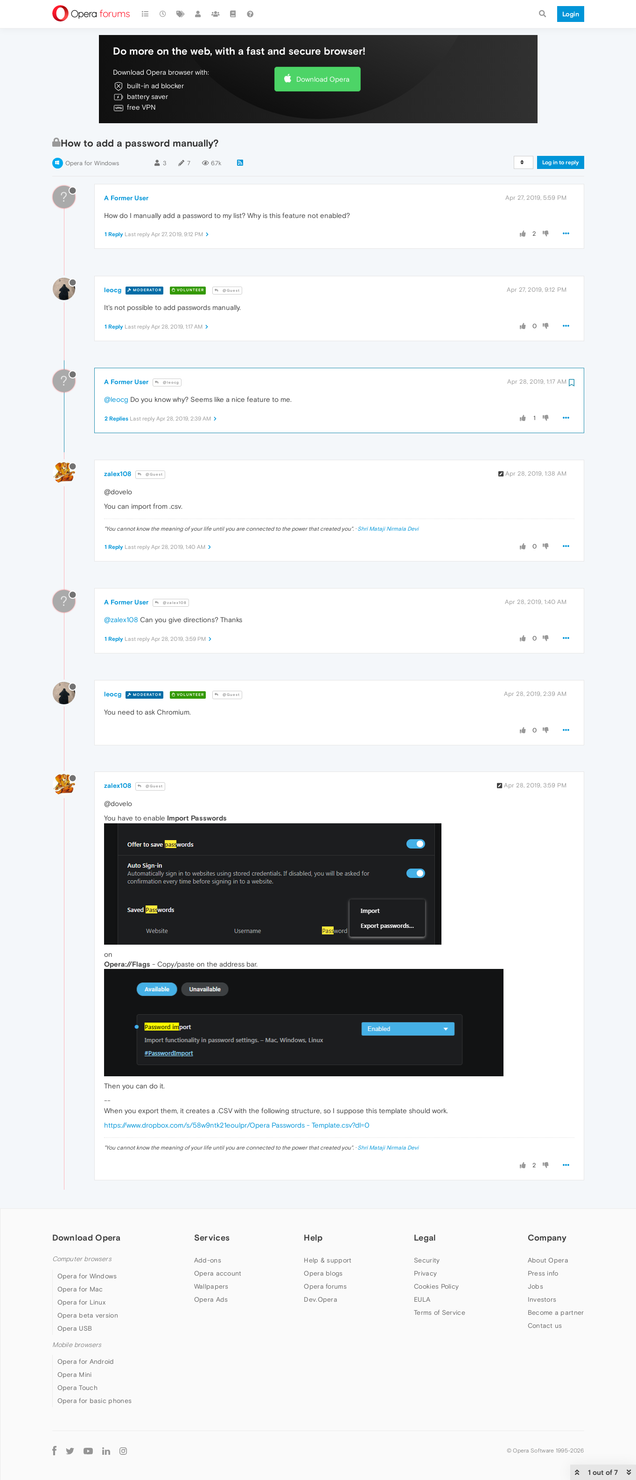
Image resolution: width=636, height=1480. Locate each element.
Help (313, 1237)
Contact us (545, 1325)
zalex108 (117, 473)
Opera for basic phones (94, 1400)
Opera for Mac (80, 1289)
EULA (422, 1299)
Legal (425, 1237)
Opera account (218, 1273)
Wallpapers (211, 1286)
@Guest (227, 290)
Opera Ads (211, 1299)
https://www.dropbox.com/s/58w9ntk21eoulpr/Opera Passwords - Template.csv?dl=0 (237, 1125)
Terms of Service (439, 1312)
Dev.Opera (320, 1299)
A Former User (126, 198)
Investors (542, 1299)
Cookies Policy (436, 1286)
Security (427, 1260)
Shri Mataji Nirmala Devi (388, 529)
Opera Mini (74, 1374)
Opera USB (74, 1328)
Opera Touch (77, 1387)
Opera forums (325, 1286)
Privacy (425, 1273)
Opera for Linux (81, 1302)
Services (212, 1237)
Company (547, 1237)
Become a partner (556, 1312)
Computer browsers (82, 1259)
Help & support (327, 1260)
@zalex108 (171, 603)
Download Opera (322, 79)
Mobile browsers (77, 1345)
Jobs (535, 1286)
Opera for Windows (92, 163)
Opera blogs (323, 1273)
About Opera (548, 1260)
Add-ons (207, 1260)
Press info (543, 1273)
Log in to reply (560, 162)
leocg (112, 290)
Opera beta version (87, 1315)
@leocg (167, 382)
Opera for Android (85, 1361)
